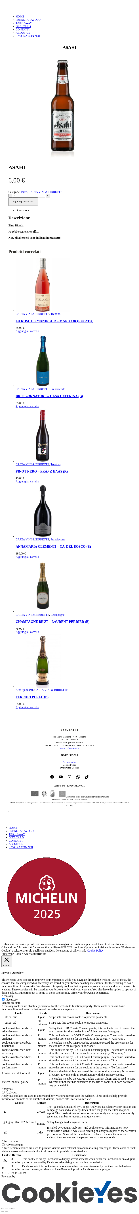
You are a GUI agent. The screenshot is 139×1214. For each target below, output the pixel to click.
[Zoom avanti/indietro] (2, 1208)
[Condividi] (10, 1208)
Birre (24, 191)
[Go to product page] (73, 285)
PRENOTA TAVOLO (28, 19)
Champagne (57, 614)
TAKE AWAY (24, 22)
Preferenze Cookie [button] (69, 767)
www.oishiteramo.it (69, 748)
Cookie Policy (95, 950)
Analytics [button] (6, 1088)
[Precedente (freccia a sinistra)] (2, 1211)
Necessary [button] (7, 995)
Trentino (56, 313)
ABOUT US (23, 32)
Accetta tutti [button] (31, 953)
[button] (3, 821)
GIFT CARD (23, 26)
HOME (20, 16)
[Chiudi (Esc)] (13, 1208)
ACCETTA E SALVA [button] (14, 1173)
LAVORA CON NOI (28, 35)
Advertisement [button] (9, 1141)
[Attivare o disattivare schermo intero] (6, 1208)
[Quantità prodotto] (29, 195)
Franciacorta (58, 389)
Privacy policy (69, 762)
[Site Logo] (19, 10)
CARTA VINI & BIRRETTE (45, 191)
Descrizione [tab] (22, 210)
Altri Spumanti (24, 689)
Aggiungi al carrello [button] (27, 331)
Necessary (12, 999)
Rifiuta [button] (42, 953)
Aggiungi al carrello (23, 201)
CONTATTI (23, 29)
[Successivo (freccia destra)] (6, 1211)
